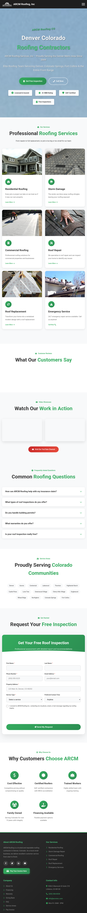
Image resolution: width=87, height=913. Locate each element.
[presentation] (44, 704)
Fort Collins (65, 585)
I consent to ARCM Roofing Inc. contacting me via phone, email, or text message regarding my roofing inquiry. (42, 695)
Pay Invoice (8, 896)
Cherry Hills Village (59, 579)
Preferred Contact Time (52, 682)
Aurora (22, 573)
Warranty (8, 880)
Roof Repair (51, 846)
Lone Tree (26, 579)
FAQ (6, 888)
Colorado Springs (50, 585)
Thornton (58, 573)
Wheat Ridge (22, 585)
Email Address (50, 661)
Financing (8, 876)
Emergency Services (55, 854)
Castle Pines (13, 579)
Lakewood (45, 573)
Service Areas (9, 892)
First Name (10, 651)
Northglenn (35, 585)
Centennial (33, 573)
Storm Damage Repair (55, 838)
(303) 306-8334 (54, 880)
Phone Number (11, 661)
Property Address (12, 672)
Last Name (49, 651)
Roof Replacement (54, 850)
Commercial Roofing (55, 842)
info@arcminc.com (56, 885)
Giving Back (9, 884)
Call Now (58, 81)
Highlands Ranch (72, 573)
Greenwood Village (41, 579)
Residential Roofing (54, 834)
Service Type (11, 682)
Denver (11, 573)
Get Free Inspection (32, 81)
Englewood (74, 579)
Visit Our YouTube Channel (43, 435)
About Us (8, 872)
